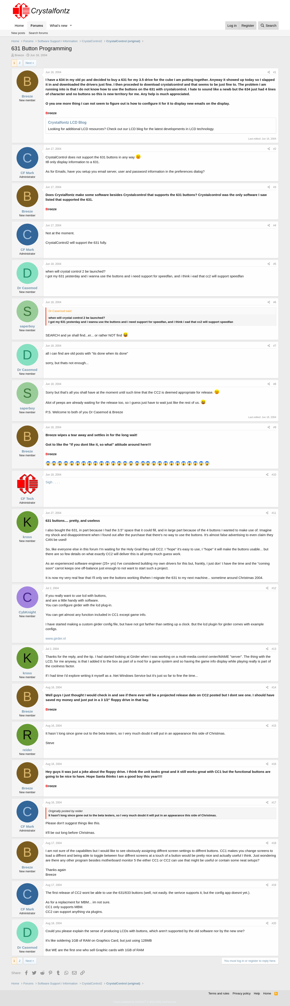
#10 (274, 474)
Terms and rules (218, 993)
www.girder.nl (56, 638)
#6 (274, 302)
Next (29, 63)
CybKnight (27, 612)
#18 (274, 843)
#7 (274, 345)
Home (19, 25)
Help (257, 993)
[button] (71, 25)
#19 (274, 885)
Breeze (19, 55)
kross (27, 537)
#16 (274, 764)
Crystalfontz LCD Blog (67, 122)
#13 (274, 649)
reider (27, 750)
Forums (37, 25)
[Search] (268, 25)
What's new (58, 25)
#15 (274, 725)
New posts (18, 33)
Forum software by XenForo (145, 1002)
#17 (274, 802)
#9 (274, 427)
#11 (274, 513)
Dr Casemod (27, 288)
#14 (274, 687)
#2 (274, 148)
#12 (274, 588)
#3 (274, 187)
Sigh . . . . (53, 482)
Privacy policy (242, 993)
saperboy (27, 326)
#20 (274, 923)
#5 (274, 264)
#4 (274, 225)
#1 (274, 72)
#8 (274, 384)
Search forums (38, 33)
